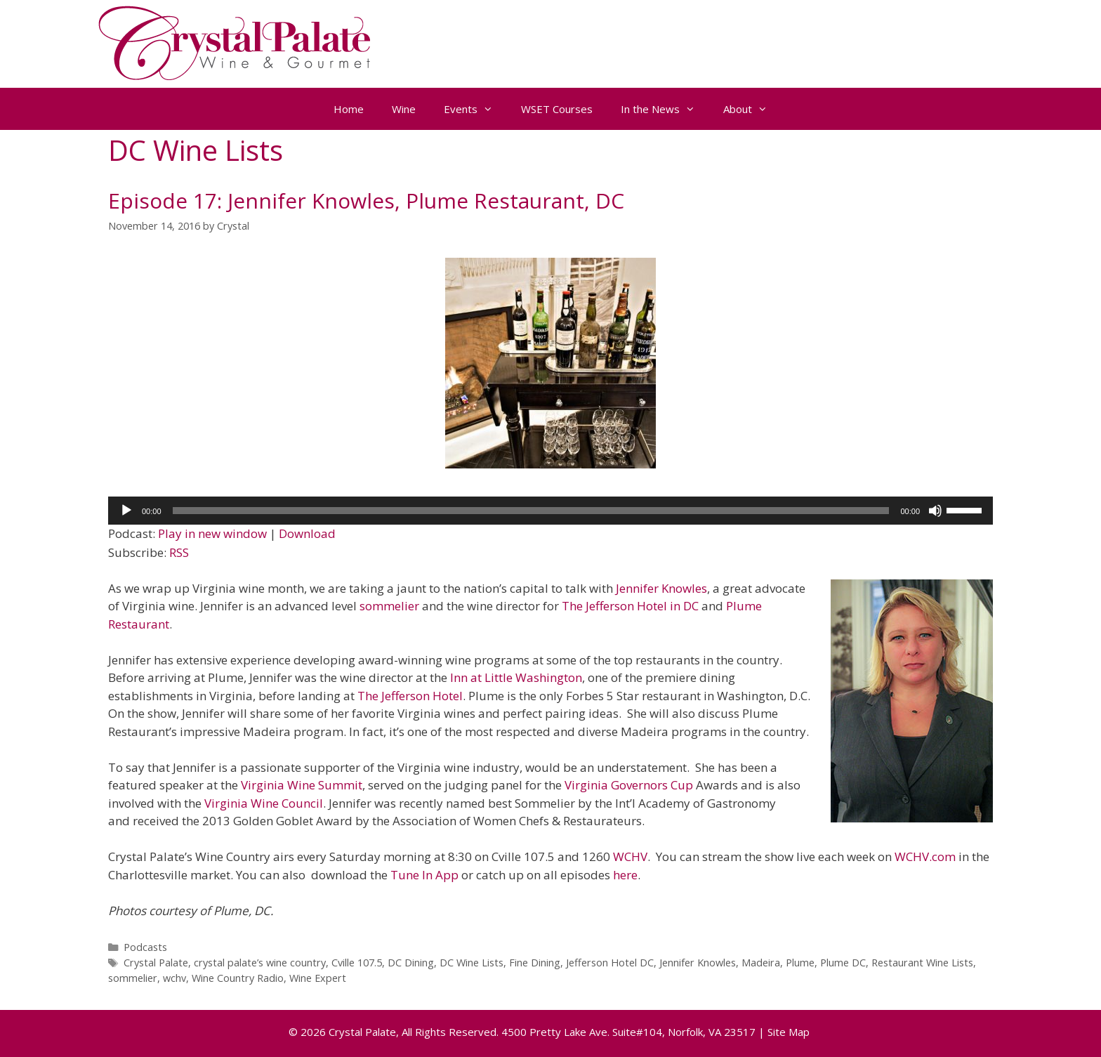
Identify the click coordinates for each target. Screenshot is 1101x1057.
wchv (174, 978)
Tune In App (424, 875)
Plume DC (843, 962)
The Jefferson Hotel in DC (631, 606)
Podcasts (145, 947)
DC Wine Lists (471, 962)
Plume (800, 962)
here (625, 875)
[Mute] (935, 511)
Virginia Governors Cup (630, 785)
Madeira (760, 962)
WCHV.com (925, 856)
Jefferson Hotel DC (610, 962)
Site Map (788, 1032)
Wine (404, 109)
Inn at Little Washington (516, 677)
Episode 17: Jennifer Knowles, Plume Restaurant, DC (366, 200)
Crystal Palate (156, 962)
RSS (179, 552)
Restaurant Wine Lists (922, 962)
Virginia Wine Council (263, 803)
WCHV (630, 856)
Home (349, 109)
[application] (550, 511)
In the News (665, 109)
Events (475, 109)
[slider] (531, 510)
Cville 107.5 (356, 962)
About (752, 109)
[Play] (126, 511)
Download (307, 533)
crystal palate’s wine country (260, 962)
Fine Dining (534, 962)
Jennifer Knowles (661, 588)
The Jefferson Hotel (410, 696)
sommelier (389, 606)
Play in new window (212, 533)
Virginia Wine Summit (301, 785)
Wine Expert (317, 978)
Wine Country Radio (238, 978)
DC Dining (411, 962)
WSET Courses (557, 109)
